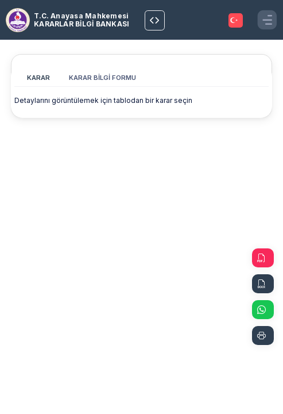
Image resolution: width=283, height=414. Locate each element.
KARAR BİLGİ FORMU (102, 78)
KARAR (38, 78)
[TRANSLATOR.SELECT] (235, 20)
